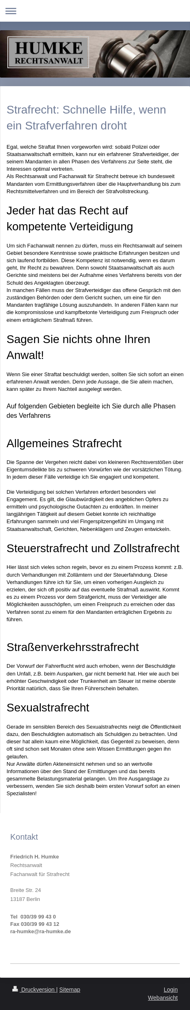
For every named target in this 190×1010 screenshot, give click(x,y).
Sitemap (69, 989)
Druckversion (34, 989)
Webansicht (163, 997)
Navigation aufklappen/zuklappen (95, 11)
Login (171, 989)
